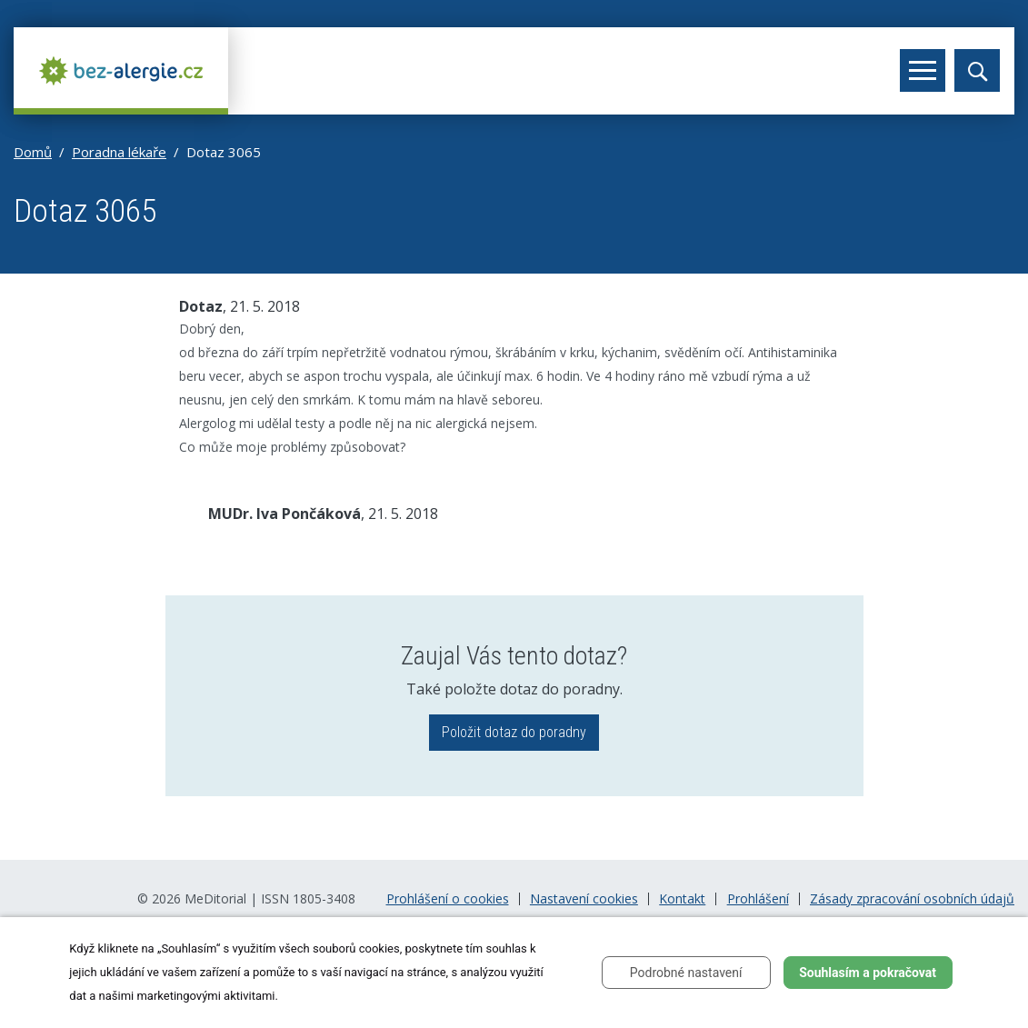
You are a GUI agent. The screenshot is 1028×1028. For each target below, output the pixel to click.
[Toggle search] (977, 70)
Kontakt (682, 899)
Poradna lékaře (119, 152)
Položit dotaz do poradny (514, 732)
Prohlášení (758, 899)
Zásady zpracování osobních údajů (912, 899)
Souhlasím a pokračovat (867, 972)
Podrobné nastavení (686, 972)
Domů (33, 152)
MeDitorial (215, 898)
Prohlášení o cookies (447, 899)
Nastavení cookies (584, 899)
